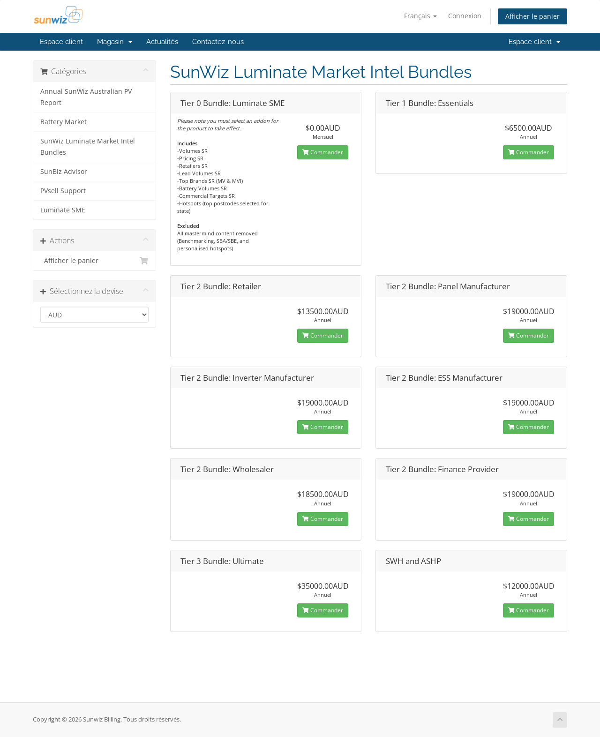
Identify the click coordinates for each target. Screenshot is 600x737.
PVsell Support (63, 191)
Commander (322, 152)
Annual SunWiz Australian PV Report (86, 97)
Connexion (464, 15)
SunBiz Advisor (63, 171)
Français (420, 15)
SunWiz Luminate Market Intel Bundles (87, 147)
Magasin (114, 42)
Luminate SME (62, 210)
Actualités (162, 42)
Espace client (61, 42)
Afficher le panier (532, 16)
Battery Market (63, 122)
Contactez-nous (218, 42)
